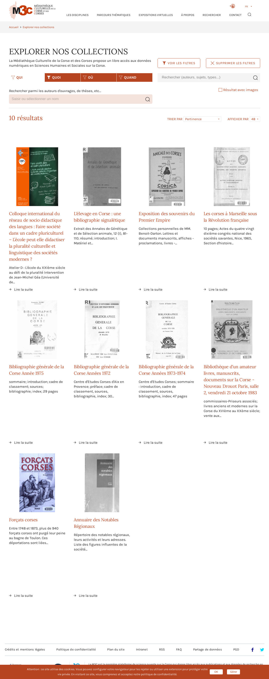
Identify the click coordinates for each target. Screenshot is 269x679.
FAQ (179, 649)
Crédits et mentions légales (25, 649)
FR (246, 6)
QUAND (127, 77)
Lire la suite (23, 289)
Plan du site (115, 649)
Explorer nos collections (38, 27)
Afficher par (238, 119)
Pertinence (193, 119)
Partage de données (207, 649)
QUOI (54, 77)
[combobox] (204, 77)
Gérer (233, 672)
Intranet (142, 649)
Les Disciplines (77, 15)
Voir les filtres (178, 63)
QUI (16, 77)
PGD (236, 649)
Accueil (13, 27)
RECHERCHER (212, 15)
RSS (162, 649)
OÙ (88, 77)
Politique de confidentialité (76, 649)
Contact (235, 15)
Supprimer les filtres (233, 63)
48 (253, 119)
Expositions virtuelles (156, 15)
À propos (187, 15)
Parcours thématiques (113, 15)
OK (216, 672)
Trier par (174, 119)
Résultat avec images (238, 90)
